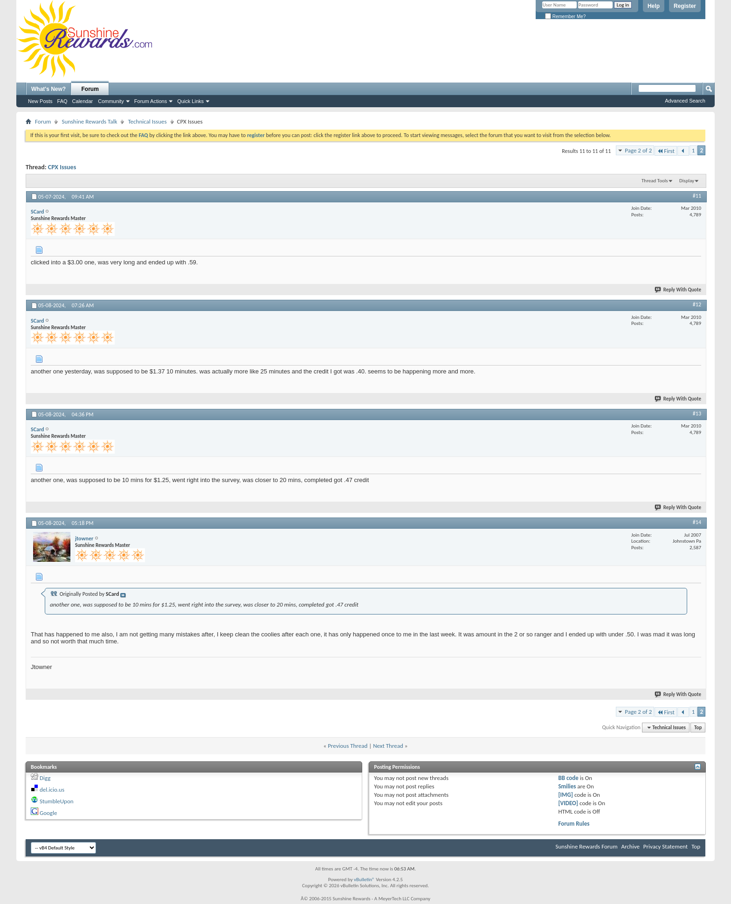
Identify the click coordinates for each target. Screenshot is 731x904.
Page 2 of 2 (638, 150)
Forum (90, 89)
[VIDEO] (568, 803)
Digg (45, 777)
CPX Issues (62, 167)
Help (654, 6)
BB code (568, 777)
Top (698, 728)
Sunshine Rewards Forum (587, 846)
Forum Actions (150, 101)
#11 (697, 196)
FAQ (62, 101)
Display (686, 181)
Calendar (82, 101)
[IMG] (565, 794)
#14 (697, 522)
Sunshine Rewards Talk (89, 121)
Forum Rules (573, 823)
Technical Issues (147, 121)
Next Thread (388, 745)
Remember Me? (565, 16)
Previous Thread (347, 745)
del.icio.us (52, 789)
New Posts (40, 101)
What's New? (48, 89)
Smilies (567, 786)
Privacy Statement (665, 846)
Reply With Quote (678, 290)
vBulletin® (364, 879)
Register (685, 6)
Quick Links (190, 101)
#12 (697, 304)
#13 (697, 413)
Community (111, 101)
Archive (630, 846)
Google (48, 812)
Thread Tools (654, 181)
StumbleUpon (57, 801)
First (666, 150)
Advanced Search (685, 101)
